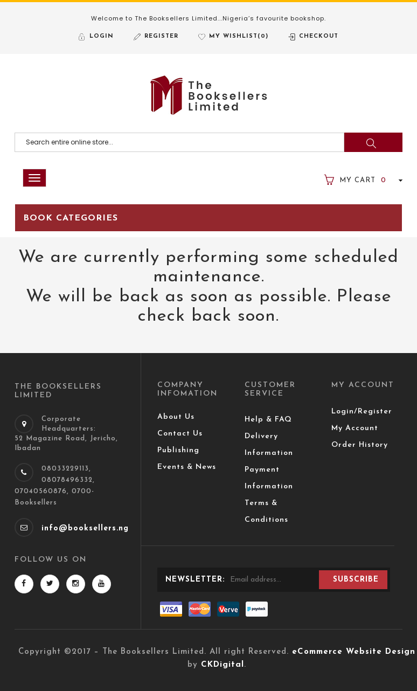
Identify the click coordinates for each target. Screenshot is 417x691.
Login (101, 36)
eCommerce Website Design (353, 652)
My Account (354, 428)
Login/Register (361, 411)
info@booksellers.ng (85, 528)
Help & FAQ (268, 420)
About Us (175, 417)
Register (161, 36)
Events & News (186, 467)
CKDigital (222, 665)
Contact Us (180, 434)
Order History (359, 445)
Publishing (178, 450)
